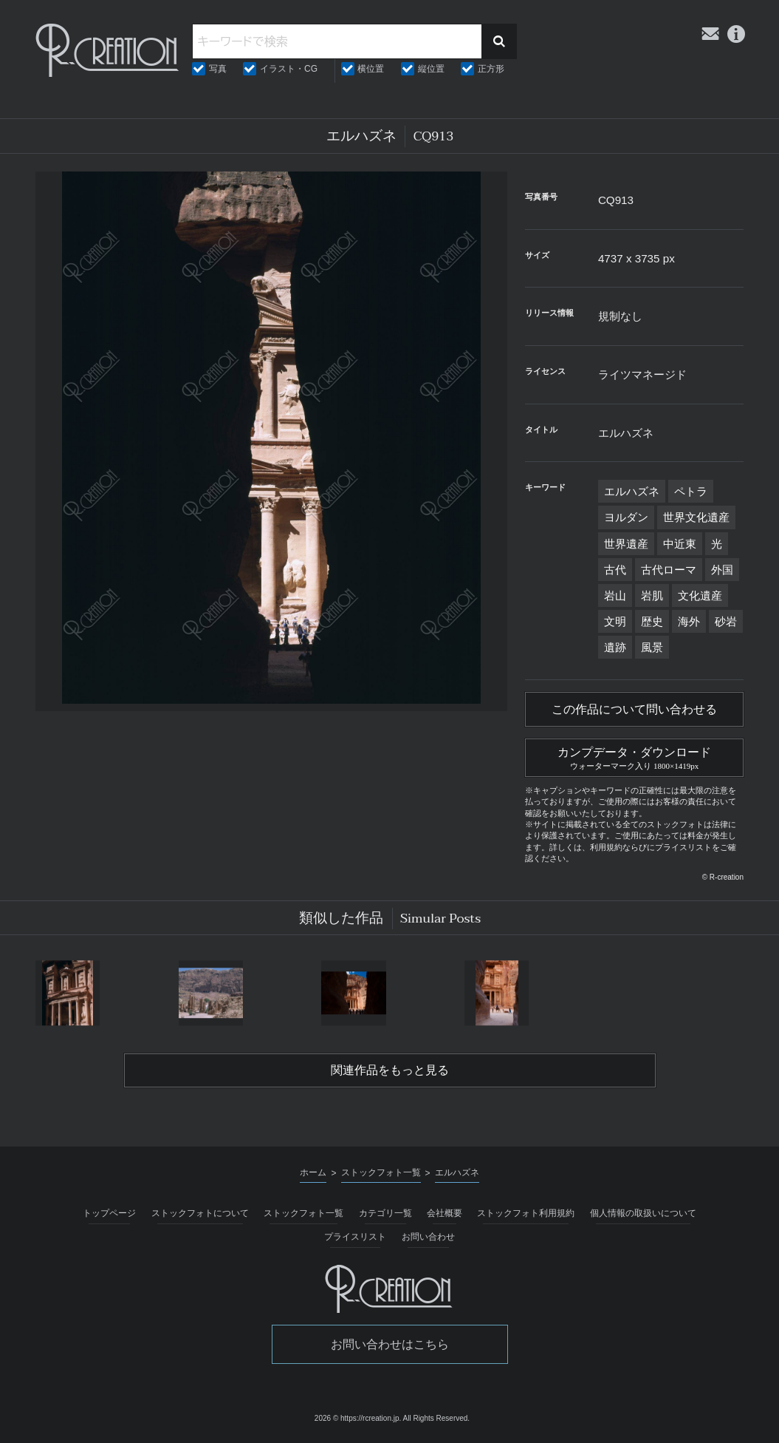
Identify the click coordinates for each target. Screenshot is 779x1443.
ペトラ (690, 491)
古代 (615, 569)
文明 (615, 621)
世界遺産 (626, 543)
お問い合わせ (428, 1237)
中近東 (679, 543)
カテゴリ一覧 (385, 1213)
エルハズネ (631, 491)
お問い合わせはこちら (390, 1344)
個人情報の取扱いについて (643, 1213)
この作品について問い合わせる (634, 709)
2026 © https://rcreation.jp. (358, 1418)
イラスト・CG (289, 69)
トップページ (109, 1213)
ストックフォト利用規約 (525, 1213)
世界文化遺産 (696, 517)
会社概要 (444, 1213)
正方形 (491, 69)
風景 (652, 647)
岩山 (615, 595)
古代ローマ (668, 569)
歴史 (652, 621)
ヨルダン (626, 517)
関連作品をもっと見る (390, 1070)
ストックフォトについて (200, 1213)
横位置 (370, 69)
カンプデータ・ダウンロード (634, 756)
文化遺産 (700, 595)
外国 (722, 569)
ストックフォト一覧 (303, 1213)
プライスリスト (355, 1237)
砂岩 (726, 621)
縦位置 (431, 69)
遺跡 (615, 647)
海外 (689, 621)
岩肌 (652, 595)
